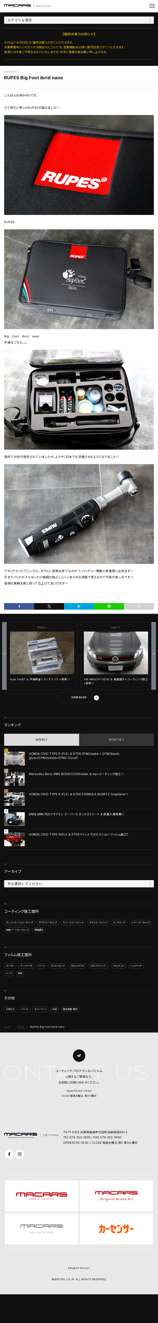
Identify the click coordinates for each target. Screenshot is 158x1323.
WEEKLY (42, 739)
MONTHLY (116, 739)
